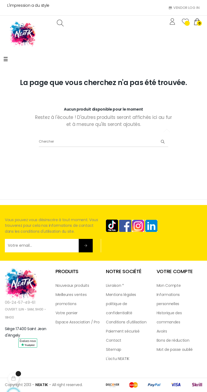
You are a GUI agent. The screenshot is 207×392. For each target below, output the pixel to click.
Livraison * (115, 285)
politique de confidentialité (119, 308)
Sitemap (113, 349)
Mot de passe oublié (175, 349)
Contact (113, 340)
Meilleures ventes (71, 294)
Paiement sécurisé (123, 331)
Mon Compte (169, 285)
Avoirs (162, 331)
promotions (66, 303)
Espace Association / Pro (78, 322)
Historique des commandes (169, 317)
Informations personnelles (168, 299)
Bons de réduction (173, 340)
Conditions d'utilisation (126, 322)
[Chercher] (103, 141)
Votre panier (67, 313)
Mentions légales (121, 294)
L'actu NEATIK (117, 358)
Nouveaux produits (72, 285)
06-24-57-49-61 (20, 302)
